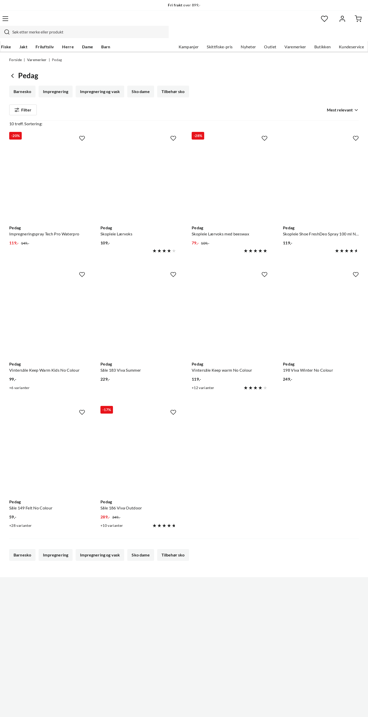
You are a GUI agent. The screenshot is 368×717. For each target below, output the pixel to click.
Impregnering (55, 81)
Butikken (313, 36)
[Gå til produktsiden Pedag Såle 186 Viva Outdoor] (138, 443)
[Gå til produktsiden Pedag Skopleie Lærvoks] (138, 169)
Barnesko (22, 81)
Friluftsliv (53, 36)
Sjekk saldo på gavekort (30, 622)
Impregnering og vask (99, 81)
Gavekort (18, 613)
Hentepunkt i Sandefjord (31, 605)
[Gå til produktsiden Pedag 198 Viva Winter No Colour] (321, 305)
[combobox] (178, 22)
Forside (15, 50)
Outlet (261, 36)
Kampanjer (179, 36)
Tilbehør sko (171, 81)
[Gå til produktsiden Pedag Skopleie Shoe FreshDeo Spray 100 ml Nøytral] (321, 169)
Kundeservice (342, 36)
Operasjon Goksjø (171, 622)
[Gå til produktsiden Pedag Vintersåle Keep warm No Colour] (230, 305)
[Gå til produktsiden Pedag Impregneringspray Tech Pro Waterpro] (47, 169)
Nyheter (239, 36)
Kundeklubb (166, 646)
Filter (23, 101)
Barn (113, 36)
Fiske (14, 36)
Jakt (32, 36)
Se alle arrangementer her (178, 613)
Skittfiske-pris (210, 36)
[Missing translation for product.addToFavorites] (82, 124)
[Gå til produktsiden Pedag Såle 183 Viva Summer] (138, 305)
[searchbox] (183, 21)
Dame (95, 36)
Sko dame (139, 81)
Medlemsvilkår (168, 654)
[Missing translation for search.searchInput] (99, 22)
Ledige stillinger (169, 597)
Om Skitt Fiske (168, 589)
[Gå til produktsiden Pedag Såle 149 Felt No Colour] (47, 443)
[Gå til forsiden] (33, 21)
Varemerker (286, 36)
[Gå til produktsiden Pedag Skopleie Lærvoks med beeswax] (230, 169)
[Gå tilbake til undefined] (13, 65)
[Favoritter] (309, 22)
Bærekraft (164, 630)
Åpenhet (163, 638)
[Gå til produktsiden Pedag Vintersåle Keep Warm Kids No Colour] (47, 305)
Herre (76, 36)
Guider (15, 597)
